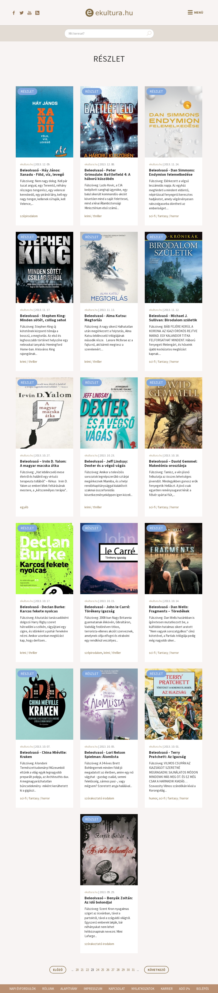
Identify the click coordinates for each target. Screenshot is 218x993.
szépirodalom (29, 216)
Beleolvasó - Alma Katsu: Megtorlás (106, 317)
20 (77, 970)
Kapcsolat (117, 989)
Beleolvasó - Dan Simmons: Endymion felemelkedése (172, 172)
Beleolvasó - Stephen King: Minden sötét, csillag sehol (43, 317)
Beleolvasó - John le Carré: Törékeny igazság (107, 608)
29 (123, 970)
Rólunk (48, 989)
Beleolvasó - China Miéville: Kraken (43, 754)
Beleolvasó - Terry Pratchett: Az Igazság (167, 754)
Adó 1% (184, 989)
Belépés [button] (202, 989)
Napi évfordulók (22, 989)
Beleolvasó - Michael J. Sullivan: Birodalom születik (173, 317)
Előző (58, 970)
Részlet (27, 91)
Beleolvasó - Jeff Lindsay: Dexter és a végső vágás (106, 463)
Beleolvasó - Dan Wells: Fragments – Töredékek (169, 608)
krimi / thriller (93, 216)
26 (107, 970)
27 (112, 970)
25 (102, 970)
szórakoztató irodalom (99, 798)
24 (97, 970)
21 (82, 970)
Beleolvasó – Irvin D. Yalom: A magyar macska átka (43, 463)
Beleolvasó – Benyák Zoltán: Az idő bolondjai (109, 900)
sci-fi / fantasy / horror (164, 216)
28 (117, 970)
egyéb (24, 507)
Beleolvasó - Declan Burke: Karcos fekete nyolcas (42, 608)
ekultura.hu (26, 164)
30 (128, 970)
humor (153, 798)
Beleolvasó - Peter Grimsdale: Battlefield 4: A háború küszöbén (107, 174)
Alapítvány (68, 989)
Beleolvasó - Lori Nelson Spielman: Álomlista (105, 754)
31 (133, 970)
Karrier (167, 989)
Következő (156, 970)
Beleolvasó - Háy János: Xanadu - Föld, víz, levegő (42, 172)
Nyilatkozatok (142, 989)
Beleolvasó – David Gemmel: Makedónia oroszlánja (173, 463)
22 (87, 970)
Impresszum (93, 989)
